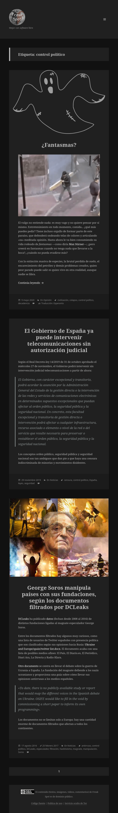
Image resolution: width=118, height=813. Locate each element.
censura (68, 480)
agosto (27, 745)
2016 (34, 745)
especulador (42, 748)
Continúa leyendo (31, 282)
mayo (26, 300)
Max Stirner (76, 244)
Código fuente (38, 803)
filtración (54, 748)
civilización (63, 300)
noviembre (29, 480)
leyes (20, 483)
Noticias (54, 480)
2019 (38, 480)
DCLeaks (23, 618)
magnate (77, 748)
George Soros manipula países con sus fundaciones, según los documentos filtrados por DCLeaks (59, 597)
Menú (104, 19)
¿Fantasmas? (59, 144)
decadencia (24, 303)
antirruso (86, 745)
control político (85, 300)
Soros (21, 752)
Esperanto (58, 303)
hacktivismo (66, 748)
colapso (73, 300)
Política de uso (55, 803)
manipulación (90, 748)
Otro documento (28, 666)
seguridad (29, 483)
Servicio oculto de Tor (76, 803)
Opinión (47, 300)
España (93, 480)
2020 (32, 300)
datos (49, 618)
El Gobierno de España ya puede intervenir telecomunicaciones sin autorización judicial (59, 340)
